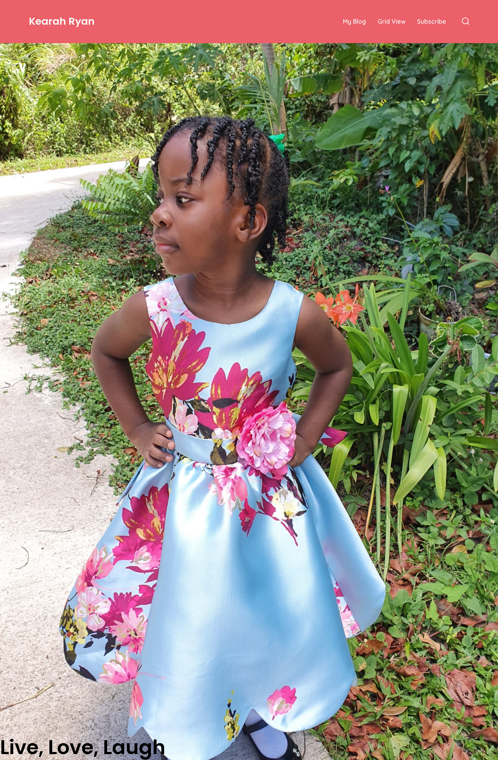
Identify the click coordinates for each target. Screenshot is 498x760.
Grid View (391, 21)
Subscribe (431, 21)
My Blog (354, 21)
